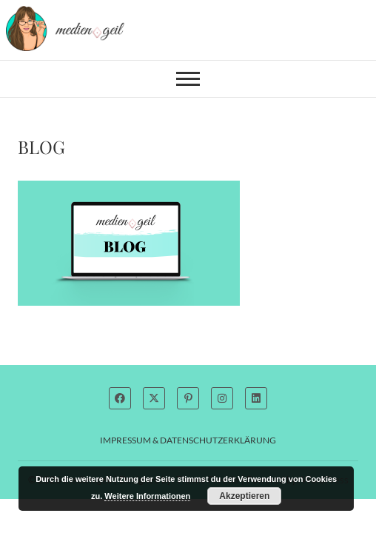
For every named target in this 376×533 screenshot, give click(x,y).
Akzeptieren (244, 496)
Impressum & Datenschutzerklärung (188, 440)
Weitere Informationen (147, 496)
